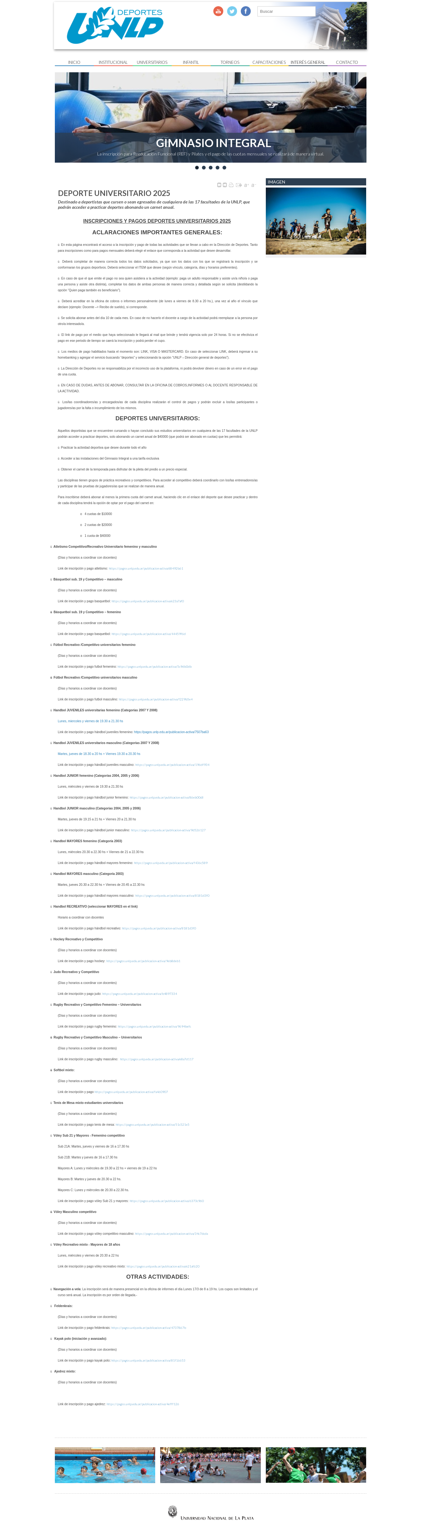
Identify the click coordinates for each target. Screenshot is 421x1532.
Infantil (191, 62)
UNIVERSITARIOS (152, 62)
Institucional (113, 62)
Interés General (308, 62)
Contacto (347, 62)
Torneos (230, 62)
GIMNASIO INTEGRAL (213, 143)
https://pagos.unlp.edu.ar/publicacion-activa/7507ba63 (171, 732)
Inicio (74, 62)
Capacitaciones (269, 62)
